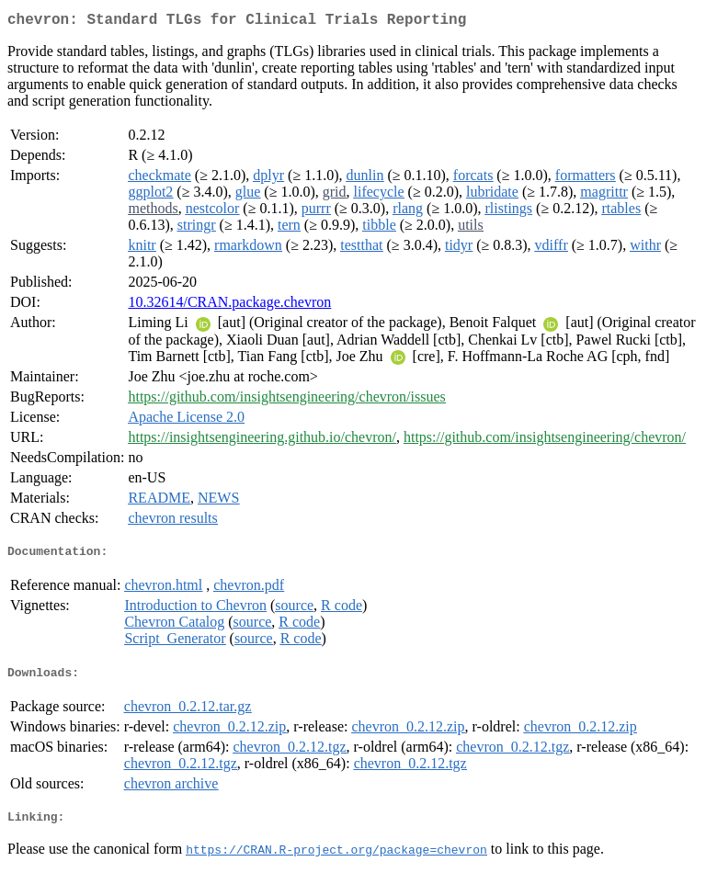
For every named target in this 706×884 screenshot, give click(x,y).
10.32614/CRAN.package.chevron (229, 305)
